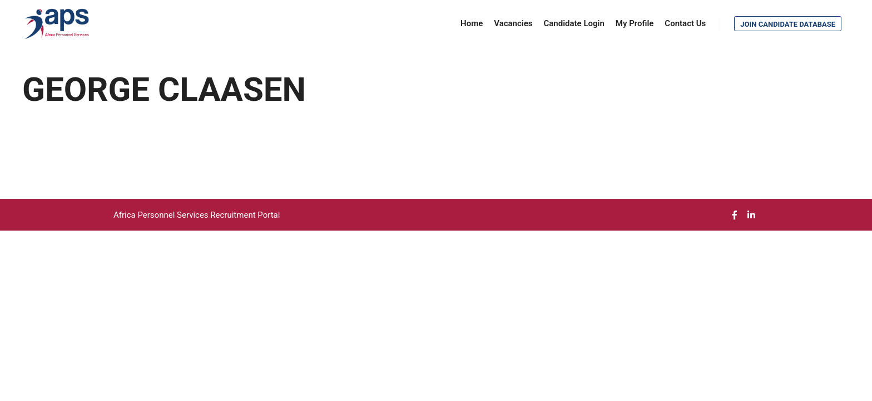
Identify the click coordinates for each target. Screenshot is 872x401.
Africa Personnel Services (161, 215)
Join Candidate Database (787, 24)
